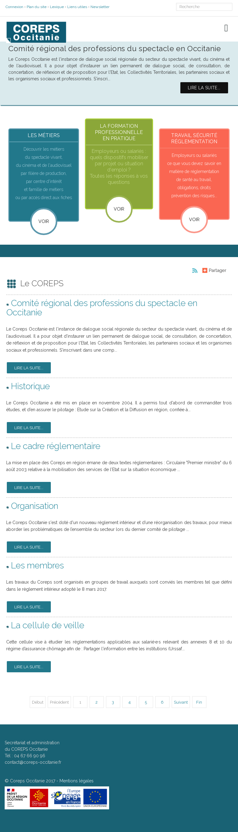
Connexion (15, 7)
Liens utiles (78, 7)
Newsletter (100, 7)
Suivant (181, 704)
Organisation (34, 508)
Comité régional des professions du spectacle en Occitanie (114, 44)
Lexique (57, 7)
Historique (30, 388)
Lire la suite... (28, 369)
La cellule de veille (47, 627)
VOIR (119, 208)
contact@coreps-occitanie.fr (33, 764)
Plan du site (37, 7)
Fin (199, 704)
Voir (44, 221)
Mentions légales (77, 782)
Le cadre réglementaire (55, 448)
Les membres (37, 567)
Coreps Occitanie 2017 (32, 782)
